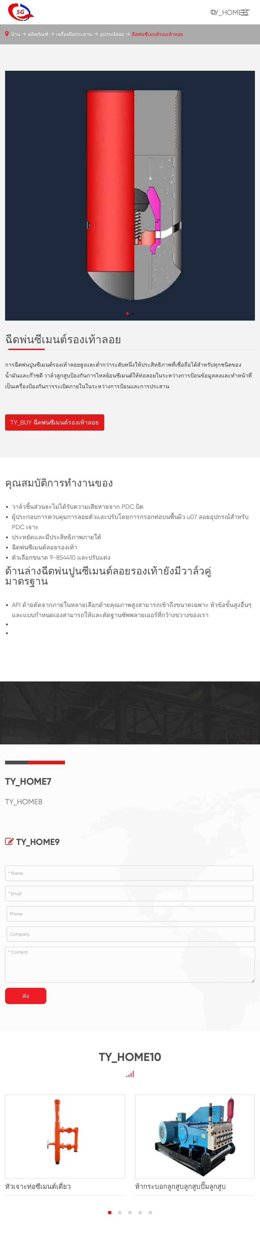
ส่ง (25, 995)
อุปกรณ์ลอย (112, 34)
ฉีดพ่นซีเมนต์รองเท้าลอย (157, 34)
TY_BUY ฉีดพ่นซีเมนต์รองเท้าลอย (54, 422)
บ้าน (15, 34)
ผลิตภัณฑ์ (38, 34)
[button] (127, 313)
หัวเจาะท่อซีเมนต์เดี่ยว (38, 1187)
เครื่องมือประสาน (74, 34)
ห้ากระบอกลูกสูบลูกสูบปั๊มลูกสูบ (180, 1187)
